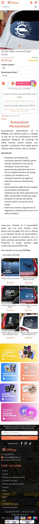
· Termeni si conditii (9, 481)
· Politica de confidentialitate (13, 477)
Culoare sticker (7, 65)
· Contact (5, 494)
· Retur (4, 491)
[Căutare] (36, 7)
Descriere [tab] (6, 116)
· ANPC (4, 497)
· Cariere (5, 487)
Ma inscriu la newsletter (19, 438)
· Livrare (4, 474)
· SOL (3, 501)
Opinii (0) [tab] (16, 116)
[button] (19, 46)
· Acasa (4, 471)
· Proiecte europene (9, 507)
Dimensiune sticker (9, 72)
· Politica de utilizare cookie (12, 484)
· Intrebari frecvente (9, 504)
